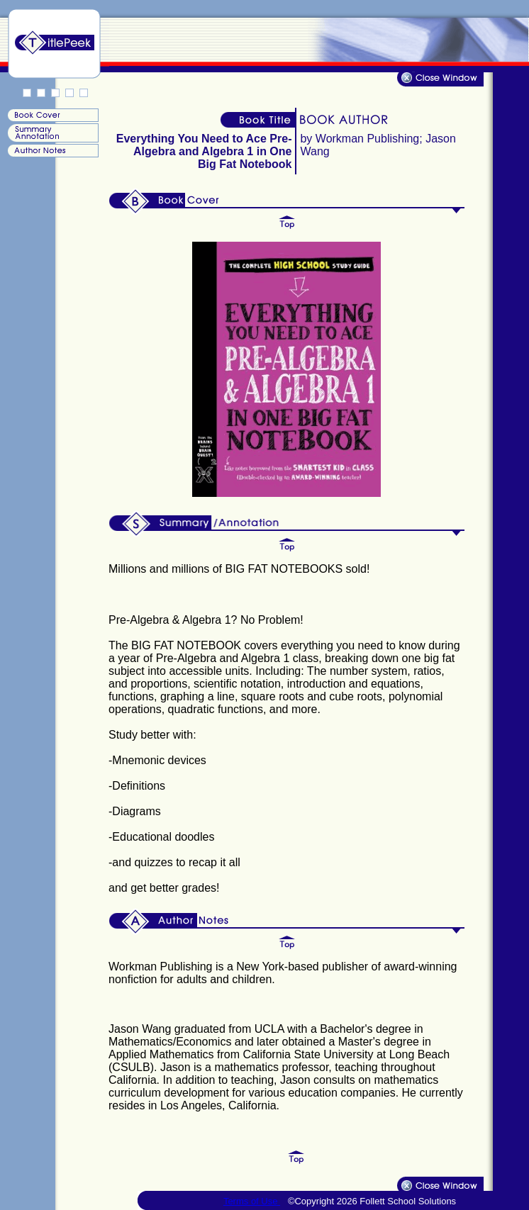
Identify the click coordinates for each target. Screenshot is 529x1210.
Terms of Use (251, 1201)
